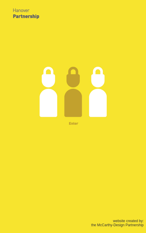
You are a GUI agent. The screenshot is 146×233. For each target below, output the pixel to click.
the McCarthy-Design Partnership (117, 225)
